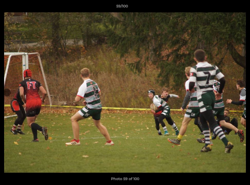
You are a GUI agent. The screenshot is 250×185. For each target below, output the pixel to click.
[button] (228, 7)
